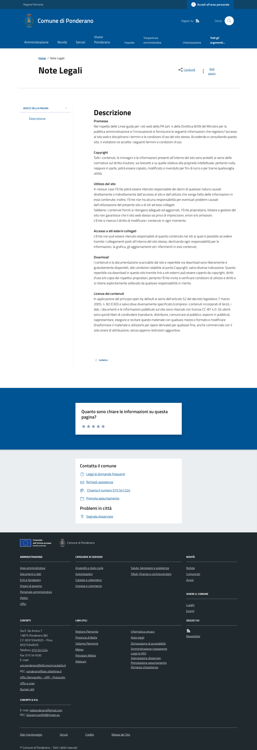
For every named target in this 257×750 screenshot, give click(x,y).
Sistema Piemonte (86, 643)
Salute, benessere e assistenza (150, 568)
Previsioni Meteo (85, 655)
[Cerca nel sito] (228, 20)
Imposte (129, 42)
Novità (62, 42)
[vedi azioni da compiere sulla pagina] (209, 71)
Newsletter (193, 636)
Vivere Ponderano (102, 39)
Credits (89, 734)
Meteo (79, 649)
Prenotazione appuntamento (149, 662)
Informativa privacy (143, 631)
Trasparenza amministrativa (152, 40)
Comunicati (193, 574)
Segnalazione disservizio (146, 658)
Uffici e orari (27, 683)
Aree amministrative (32, 568)
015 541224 (40, 650)
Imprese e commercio (88, 586)
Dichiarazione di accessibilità (148, 643)
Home (42, 58)
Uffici (23, 604)
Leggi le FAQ (138, 653)
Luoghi (190, 605)
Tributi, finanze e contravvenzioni (151, 574)
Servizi (80, 42)
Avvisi (190, 580)
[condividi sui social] (186, 70)
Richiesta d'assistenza (144, 667)
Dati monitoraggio (31, 734)
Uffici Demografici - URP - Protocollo (42, 677)
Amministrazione (36, 42)
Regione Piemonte (33, 4)
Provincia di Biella (86, 637)
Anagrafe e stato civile (89, 568)
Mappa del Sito (121, 734)
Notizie (190, 568)
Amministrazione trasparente (149, 648)
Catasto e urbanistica (88, 580)
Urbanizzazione (192, 42)
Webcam (80, 661)
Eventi (190, 611)
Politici (24, 598)
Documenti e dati (30, 574)
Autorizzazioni (84, 574)
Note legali (137, 637)
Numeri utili (27, 689)
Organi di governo (31, 586)
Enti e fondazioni (30, 580)
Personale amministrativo (36, 592)
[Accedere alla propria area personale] (210, 4)
